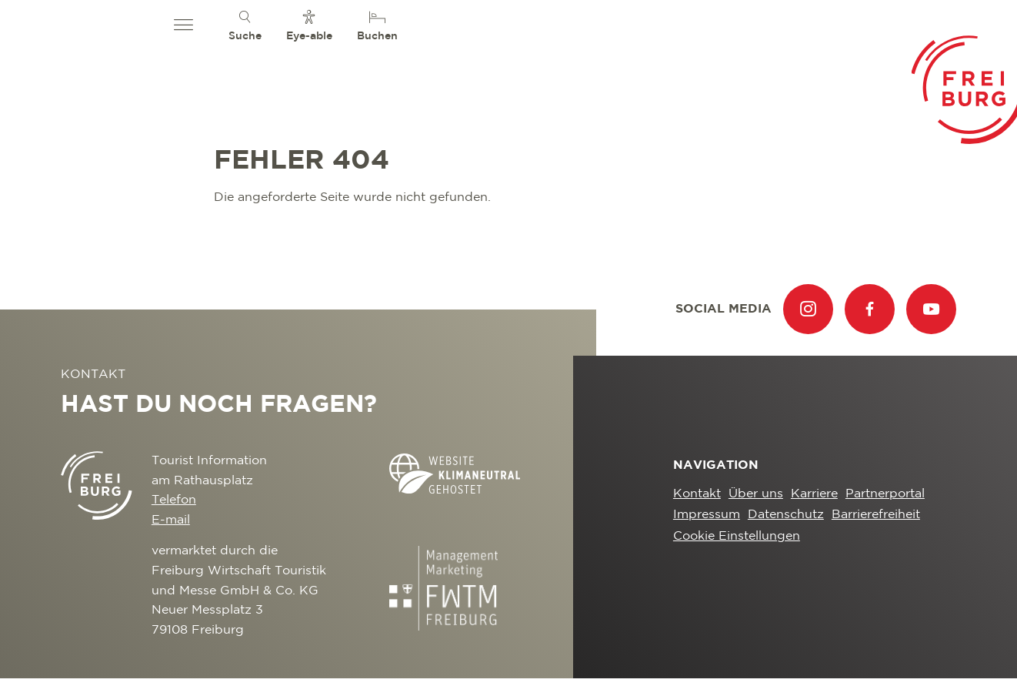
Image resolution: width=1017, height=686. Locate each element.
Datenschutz (786, 514)
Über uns (756, 494)
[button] (183, 25)
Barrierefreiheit (876, 514)
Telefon (174, 500)
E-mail (171, 520)
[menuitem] (245, 25)
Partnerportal (885, 494)
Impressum (706, 514)
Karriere (814, 494)
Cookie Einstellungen (736, 536)
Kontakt (697, 494)
